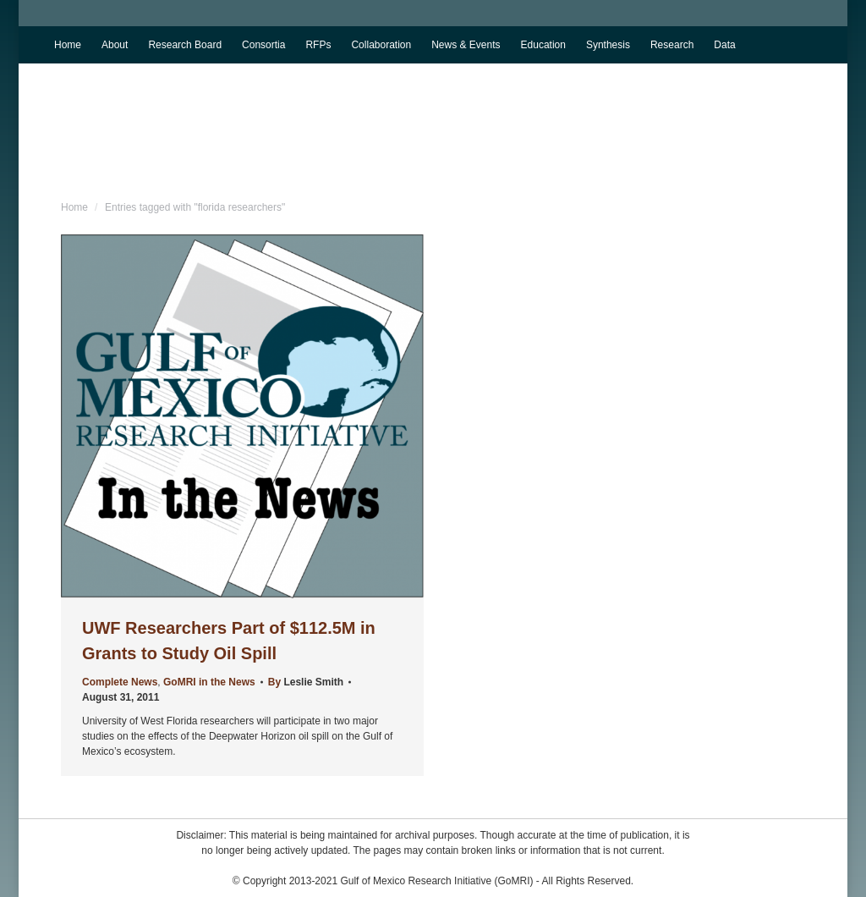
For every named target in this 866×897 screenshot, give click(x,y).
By (305, 682)
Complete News (119, 682)
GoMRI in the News (209, 682)
